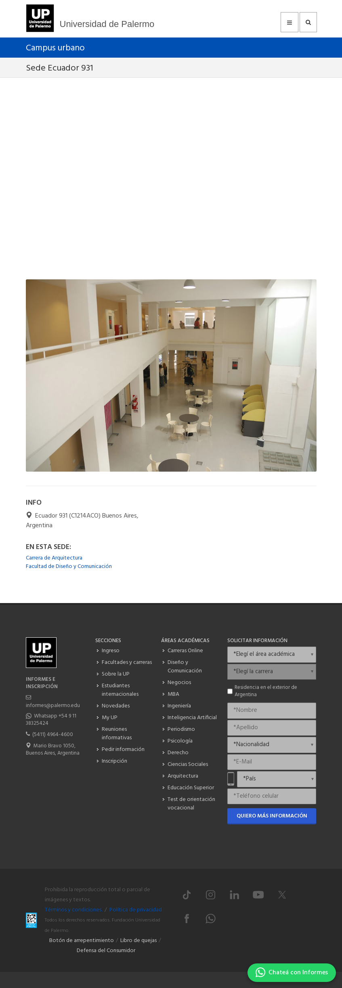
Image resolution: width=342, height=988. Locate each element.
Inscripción (114, 761)
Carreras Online (185, 651)
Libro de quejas (138, 940)
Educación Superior (191, 788)
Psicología (180, 741)
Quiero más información (272, 816)
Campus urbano (55, 48)
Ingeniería (179, 706)
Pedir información (123, 749)
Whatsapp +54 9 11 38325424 (51, 720)
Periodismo (181, 729)
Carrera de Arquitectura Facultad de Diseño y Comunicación (69, 562)
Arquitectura (183, 776)
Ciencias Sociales (188, 764)
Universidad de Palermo (107, 24)
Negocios (179, 682)
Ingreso (111, 651)
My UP (109, 717)
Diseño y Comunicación (185, 666)
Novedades (116, 706)
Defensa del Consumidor (106, 950)
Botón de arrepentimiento (81, 940)
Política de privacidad (135, 910)
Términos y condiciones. (73, 910)
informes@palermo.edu (53, 705)
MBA (173, 694)
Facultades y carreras (127, 662)
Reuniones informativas (117, 733)
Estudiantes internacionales (120, 690)
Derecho (178, 753)
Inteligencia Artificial (192, 717)
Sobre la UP (116, 674)
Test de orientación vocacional (191, 803)
